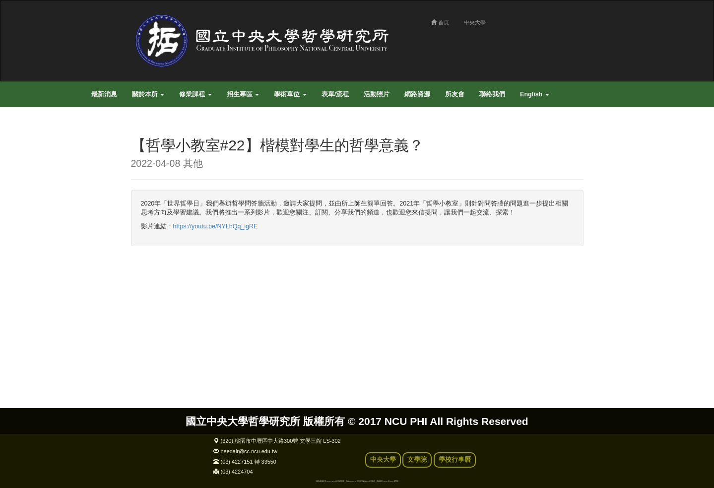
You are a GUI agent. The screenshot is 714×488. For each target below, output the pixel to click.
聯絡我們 (492, 94)
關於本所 (148, 94)
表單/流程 (335, 94)
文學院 (417, 459)
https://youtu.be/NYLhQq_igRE (215, 226)
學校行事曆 (455, 459)
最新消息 (104, 94)
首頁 (440, 22)
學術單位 (290, 94)
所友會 (454, 94)
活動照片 (376, 94)
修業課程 (195, 94)
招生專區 (243, 94)
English (534, 94)
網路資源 (417, 94)
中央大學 (475, 22)
